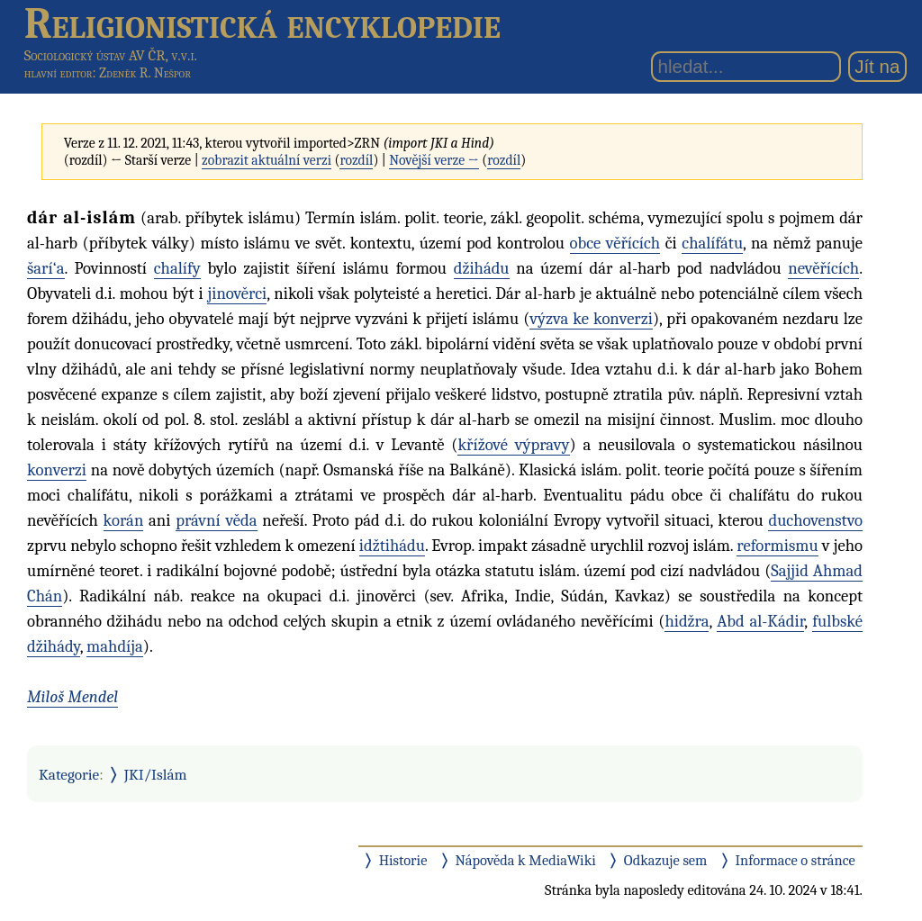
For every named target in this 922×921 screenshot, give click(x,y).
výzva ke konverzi (591, 319)
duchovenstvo (815, 520)
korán (124, 520)
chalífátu (712, 243)
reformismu (777, 545)
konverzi (56, 470)
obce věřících (615, 243)
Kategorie (69, 774)
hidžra (686, 621)
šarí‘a (46, 268)
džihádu (482, 268)
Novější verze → (434, 160)
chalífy (177, 268)
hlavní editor (58, 73)
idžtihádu (392, 545)
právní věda (216, 520)
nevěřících (823, 268)
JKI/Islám (155, 774)
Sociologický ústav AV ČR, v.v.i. (110, 55)
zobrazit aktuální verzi (266, 160)
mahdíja (114, 646)
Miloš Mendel (72, 697)
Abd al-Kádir (760, 621)
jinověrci (237, 293)
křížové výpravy (513, 445)
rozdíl (356, 160)
